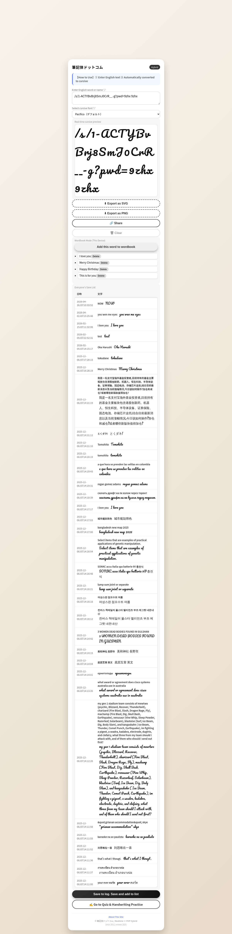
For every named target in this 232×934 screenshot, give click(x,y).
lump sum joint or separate (113, 584)
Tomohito (103, 444)
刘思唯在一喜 (105, 848)
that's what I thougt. (109, 858)
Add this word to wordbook (116, 246)
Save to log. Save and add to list (116, 894)
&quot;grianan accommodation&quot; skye (123, 822)
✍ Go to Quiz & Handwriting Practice (116, 904)
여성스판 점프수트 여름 (110, 597)
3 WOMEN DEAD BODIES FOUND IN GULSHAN (123, 631)
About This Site (116, 916)
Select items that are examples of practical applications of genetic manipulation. (122, 541)
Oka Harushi (105, 347)
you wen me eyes (107, 314)
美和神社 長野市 (106, 651)
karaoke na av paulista (110, 837)
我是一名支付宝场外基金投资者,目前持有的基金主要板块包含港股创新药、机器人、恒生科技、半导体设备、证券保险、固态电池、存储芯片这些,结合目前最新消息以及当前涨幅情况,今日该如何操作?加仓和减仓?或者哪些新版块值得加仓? (126, 385)
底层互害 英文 (105, 662)
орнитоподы (105, 673)
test (100, 336)
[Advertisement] (116, 30)
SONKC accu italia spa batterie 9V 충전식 (121, 566)
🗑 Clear (116, 233)
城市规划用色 (105, 518)
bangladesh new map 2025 (113, 527)
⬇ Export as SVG (116, 203)
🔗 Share (116, 223)
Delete (96, 256)
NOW (100, 303)
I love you (103, 325)
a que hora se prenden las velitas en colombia (124, 464)
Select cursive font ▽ (84, 108)
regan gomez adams (109, 484)
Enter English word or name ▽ (89, 90)
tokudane (103, 358)
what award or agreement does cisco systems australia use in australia (124, 683)
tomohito (103, 455)
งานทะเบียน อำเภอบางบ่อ (111, 867)
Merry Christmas (107, 369)
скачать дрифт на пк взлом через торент (122, 493)
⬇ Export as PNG (116, 213)
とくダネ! (103, 433)
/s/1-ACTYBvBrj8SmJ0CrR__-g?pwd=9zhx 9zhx (116, 98)
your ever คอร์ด (106, 882)
